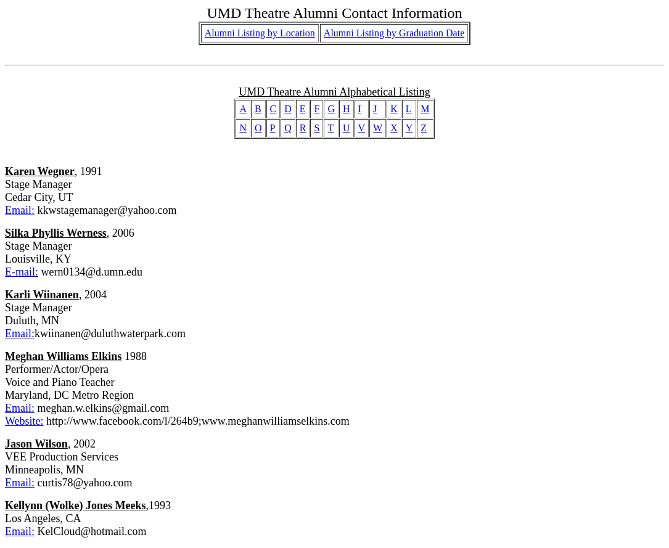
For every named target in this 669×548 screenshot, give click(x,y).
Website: (24, 421)
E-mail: (21, 272)
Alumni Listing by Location (260, 33)
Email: (20, 210)
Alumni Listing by (361, 33)
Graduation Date (431, 33)
